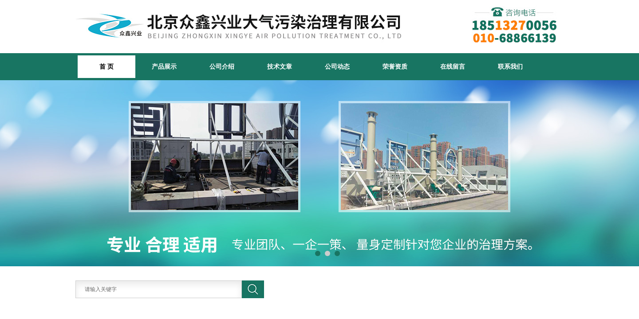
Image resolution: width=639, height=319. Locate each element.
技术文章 (279, 66)
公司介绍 (221, 66)
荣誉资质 (395, 66)
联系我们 (510, 66)
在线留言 (452, 66)
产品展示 (164, 66)
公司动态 (337, 66)
